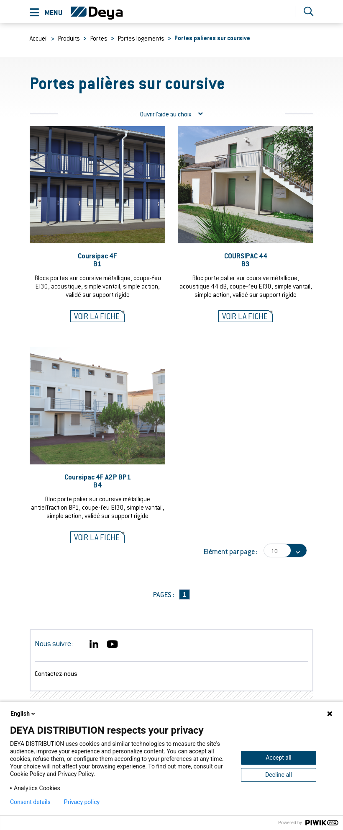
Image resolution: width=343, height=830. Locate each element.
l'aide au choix (171, 114)
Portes (99, 38)
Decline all (278, 774)
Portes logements (141, 38)
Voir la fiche (97, 316)
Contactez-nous (56, 673)
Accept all (279, 757)
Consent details (30, 802)
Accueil (39, 38)
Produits (69, 38)
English (23, 713)
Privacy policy (82, 802)
